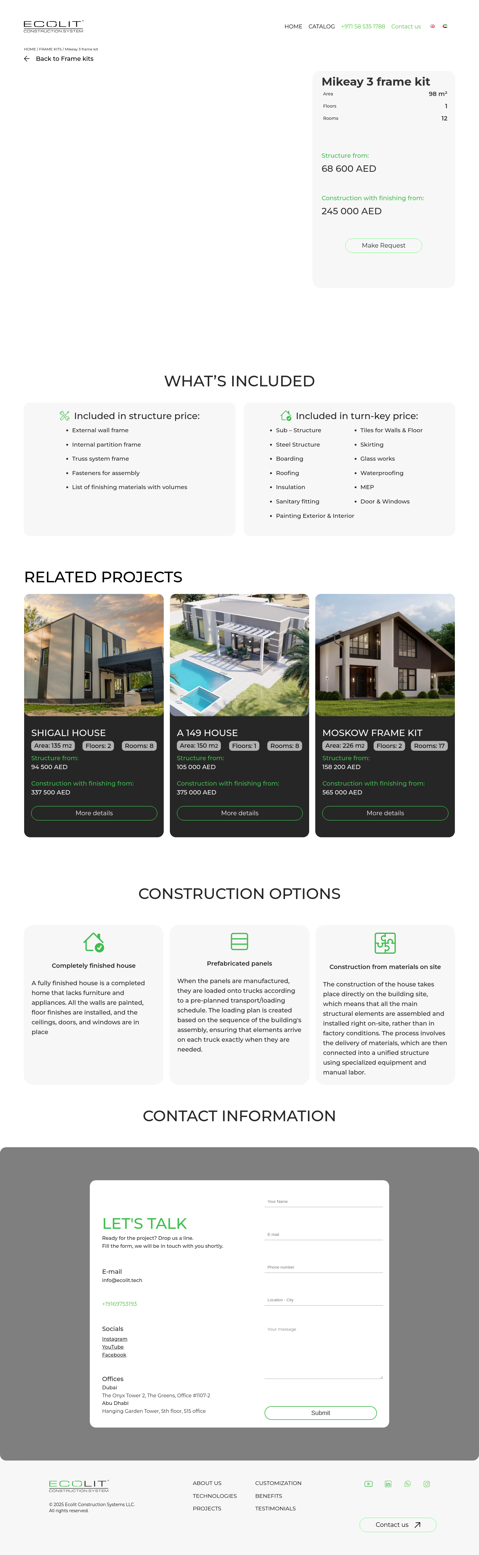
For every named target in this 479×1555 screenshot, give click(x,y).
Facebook (114, 1355)
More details (94, 813)
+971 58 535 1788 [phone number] (363, 26)
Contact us (406, 26)
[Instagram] (427, 1484)
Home (293, 26)
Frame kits (50, 49)
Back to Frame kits (58, 59)
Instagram (114, 1339)
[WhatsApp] (408, 1484)
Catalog (322, 26)
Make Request (384, 245)
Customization (278, 1483)
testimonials (276, 1508)
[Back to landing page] (54, 31)
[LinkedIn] (388, 1484)
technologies (214, 1496)
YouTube (113, 1347)
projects (206, 1508)
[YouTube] (369, 1484)
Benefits (269, 1496)
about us (206, 1483)
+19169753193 (119, 1304)
